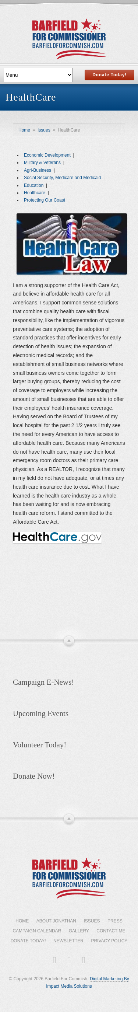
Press (115, 921)
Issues (44, 130)
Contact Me (110, 931)
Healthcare (34, 192)
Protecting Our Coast (44, 200)
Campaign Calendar (37, 931)
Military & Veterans (42, 162)
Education (33, 185)
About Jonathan (56, 921)
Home (24, 130)
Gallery (79, 931)
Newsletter (68, 940)
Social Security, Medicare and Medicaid (62, 177)
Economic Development (47, 155)
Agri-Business (37, 170)
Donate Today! (109, 74)
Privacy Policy (109, 940)
